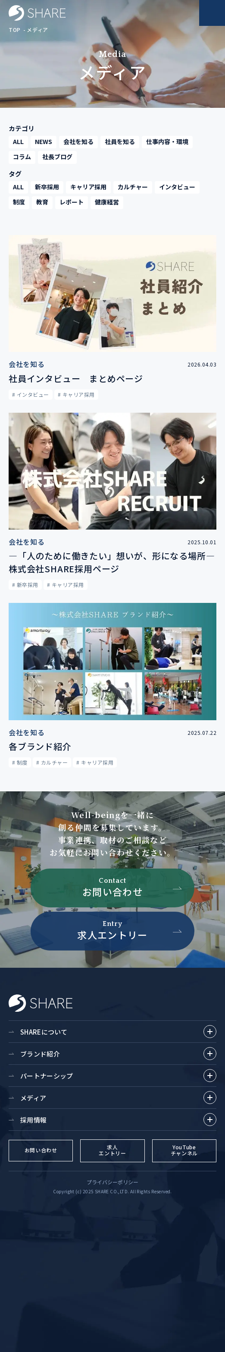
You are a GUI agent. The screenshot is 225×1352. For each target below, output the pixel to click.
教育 (42, 202)
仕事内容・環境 (167, 141)
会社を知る (78, 141)
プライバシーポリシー (112, 1182)
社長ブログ (57, 156)
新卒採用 (47, 186)
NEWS (43, 141)
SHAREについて (118, 1031)
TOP (15, 29)
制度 (19, 202)
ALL (18, 141)
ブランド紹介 (118, 1053)
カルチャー (133, 186)
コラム (22, 156)
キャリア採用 (88, 186)
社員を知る (120, 141)
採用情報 (118, 1119)
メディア (37, 29)
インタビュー (177, 186)
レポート (71, 202)
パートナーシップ (118, 1075)
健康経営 (107, 202)
